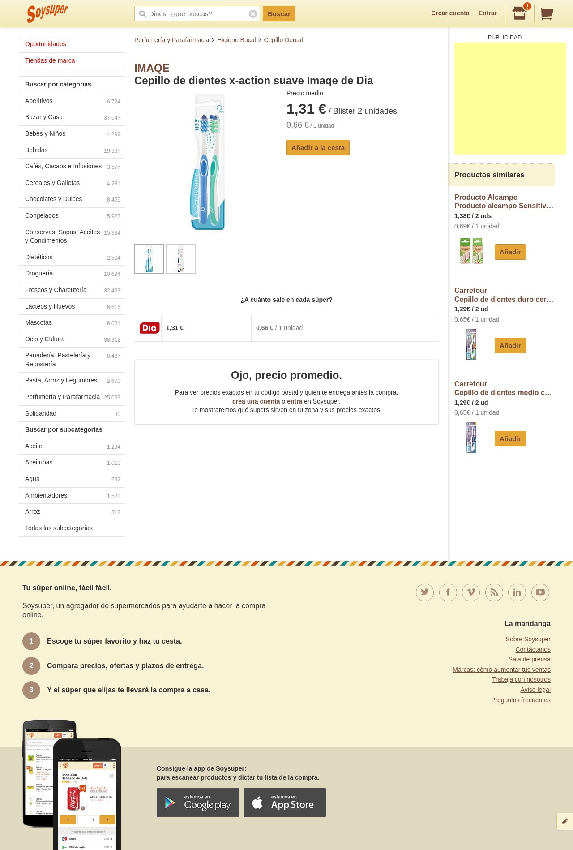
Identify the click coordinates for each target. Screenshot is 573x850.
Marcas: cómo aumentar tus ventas (502, 669)
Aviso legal (536, 689)
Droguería (72, 274)
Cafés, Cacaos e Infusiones (72, 167)
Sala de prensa (530, 659)
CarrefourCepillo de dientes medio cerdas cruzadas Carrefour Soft (504, 388)
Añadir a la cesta (318, 147)
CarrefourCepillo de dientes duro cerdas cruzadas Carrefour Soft (504, 295)
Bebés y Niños (72, 134)
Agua (72, 480)
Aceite (72, 447)
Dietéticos (72, 258)
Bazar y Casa (72, 118)
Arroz (72, 512)
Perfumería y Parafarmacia (171, 39)
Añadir (510, 252)
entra (294, 401)
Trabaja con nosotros (521, 679)
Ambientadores (72, 496)
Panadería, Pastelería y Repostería (72, 360)
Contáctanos (533, 649)
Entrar (488, 13)
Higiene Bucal (236, 39)
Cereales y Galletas (72, 184)
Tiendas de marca (50, 60)
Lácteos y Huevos (72, 307)
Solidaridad (72, 414)
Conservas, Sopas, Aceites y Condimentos (72, 236)
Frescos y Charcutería (72, 291)
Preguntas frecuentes (521, 700)
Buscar (279, 13)
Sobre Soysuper (528, 639)
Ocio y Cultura (72, 340)
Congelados (72, 216)
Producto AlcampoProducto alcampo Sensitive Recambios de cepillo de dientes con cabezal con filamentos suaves (504, 201)
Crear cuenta (450, 13)
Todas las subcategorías (59, 528)
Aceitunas (72, 463)
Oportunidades (45, 43)
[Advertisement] (510, 99)
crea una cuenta (256, 401)
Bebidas (72, 151)
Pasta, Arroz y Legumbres (72, 381)
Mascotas (72, 323)
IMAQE (152, 68)
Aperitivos (72, 102)
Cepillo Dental (283, 39)
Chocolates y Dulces (72, 200)
